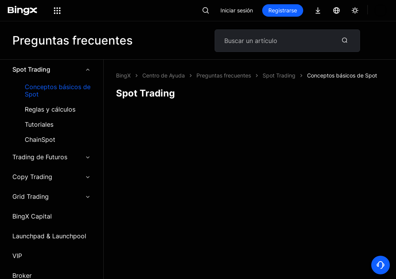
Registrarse (309, 10)
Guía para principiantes (317, 254)
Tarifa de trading (184, 268)
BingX (123, 75)
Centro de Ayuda (163, 75)
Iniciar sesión (263, 10)
